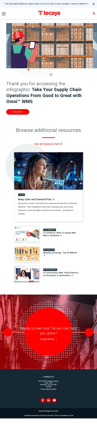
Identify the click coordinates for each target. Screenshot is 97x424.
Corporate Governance (31, 415)
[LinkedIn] (48, 400)
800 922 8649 (51, 389)
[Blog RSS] (54, 400)
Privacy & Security (47, 415)
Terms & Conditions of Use (64, 415)
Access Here (16, 112)
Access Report (79, 4)
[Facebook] (43, 400)
